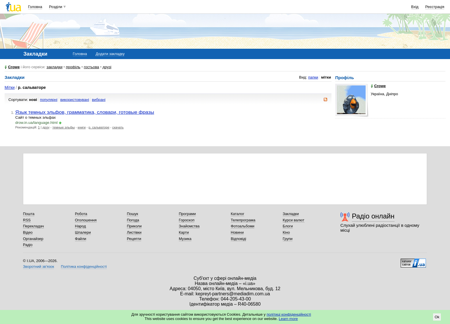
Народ (80, 226)
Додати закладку (110, 54)
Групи (287, 239)
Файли (80, 239)
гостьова (91, 67)
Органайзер (33, 239)
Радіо (27, 245)
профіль (73, 67)
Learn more (288, 319)
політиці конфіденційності (289, 314)
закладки (54, 67)
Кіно (286, 232)
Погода (133, 220)
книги (82, 127)
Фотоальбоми (242, 226)
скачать (118, 127)
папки (313, 77)
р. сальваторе (98, 127)
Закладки (291, 214)
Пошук (132, 214)
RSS (27, 220)
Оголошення (86, 220)
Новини (237, 232)
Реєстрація (434, 7)
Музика (185, 239)
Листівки (134, 232)
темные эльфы (63, 127)
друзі (106, 67)
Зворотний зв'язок (38, 266)
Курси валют (293, 220)
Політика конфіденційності (84, 266)
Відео (28, 232)
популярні (48, 99)
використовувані (74, 99)
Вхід (415, 7)
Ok (437, 317)
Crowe (14, 67)
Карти (184, 232)
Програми (187, 214)
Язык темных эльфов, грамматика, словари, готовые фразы (84, 112)
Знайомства (189, 226)
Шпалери (83, 232)
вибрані (98, 99)
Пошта (28, 214)
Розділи (55, 7)
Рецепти (134, 239)
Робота (81, 214)
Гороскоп (186, 220)
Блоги (288, 226)
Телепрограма (243, 220)
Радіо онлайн (373, 216)
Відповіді (238, 239)
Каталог (237, 214)
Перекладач (33, 226)
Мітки (10, 87)
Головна (35, 7)
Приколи (134, 226)
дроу (46, 127)
